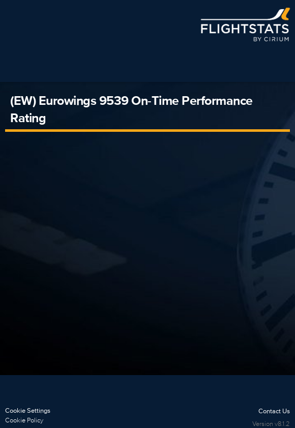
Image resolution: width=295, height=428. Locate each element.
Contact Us (274, 411)
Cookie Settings (27, 410)
